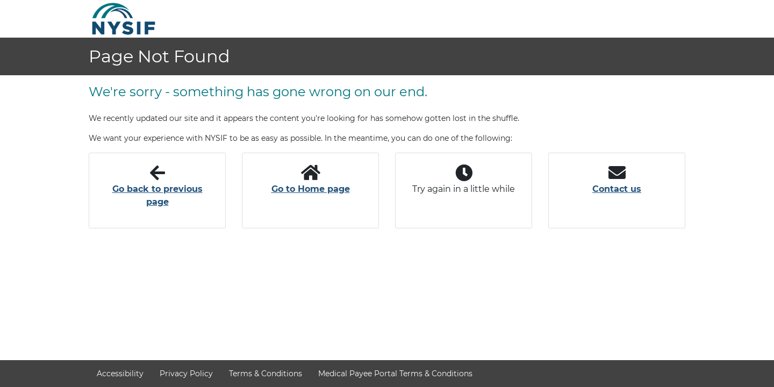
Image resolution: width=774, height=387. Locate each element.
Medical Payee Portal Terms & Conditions (395, 373)
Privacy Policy (186, 373)
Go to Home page (310, 189)
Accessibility (120, 373)
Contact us (616, 189)
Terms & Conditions (265, 373)
